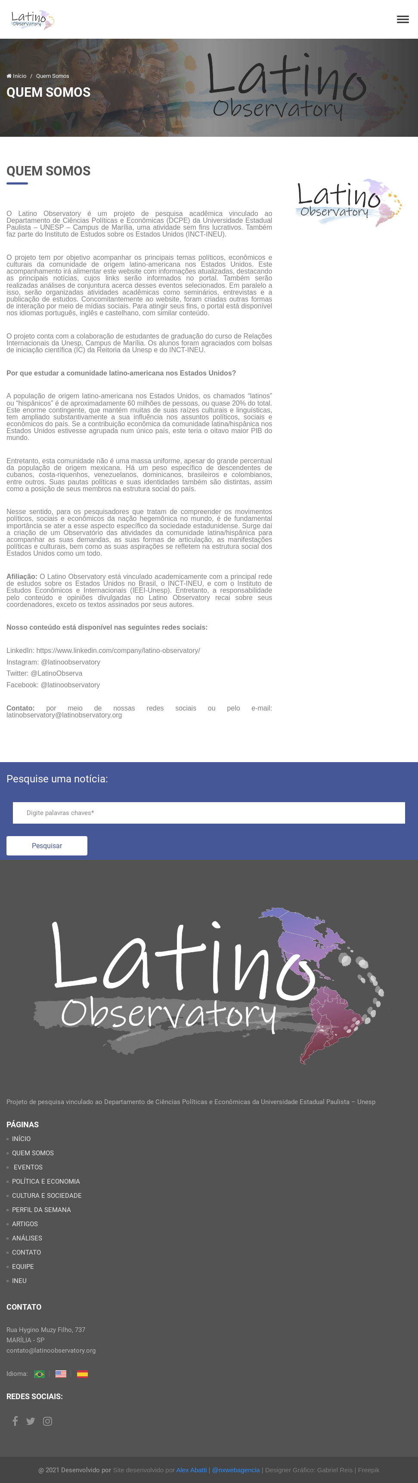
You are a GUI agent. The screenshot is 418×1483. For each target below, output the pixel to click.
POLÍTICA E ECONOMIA (46, 1181)
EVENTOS (27, 1167)
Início (17, 76)
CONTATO (26, 1252)
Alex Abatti (191, 1470)
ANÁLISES (27, 1238)
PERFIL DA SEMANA (41, 1210)
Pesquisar (47, 846)
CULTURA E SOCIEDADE (47, 1196)
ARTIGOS (25, 1224)
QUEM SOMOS (33, 1153)
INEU (19, 1281)
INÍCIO (21, 1139)
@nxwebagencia (236, 1470)
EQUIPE (23, 1267)
